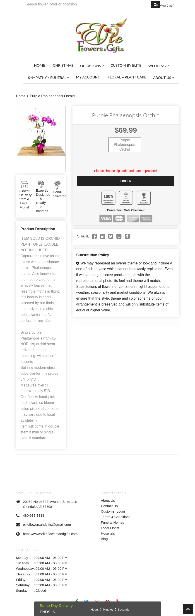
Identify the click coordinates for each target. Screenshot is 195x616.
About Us (108, 500)
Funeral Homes (112, 522)
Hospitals (108, 533)
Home (39, 65)
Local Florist (110, 528)
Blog (104, 539)
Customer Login (113, 511)
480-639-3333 (33, 515)
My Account (88, 77)
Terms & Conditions (115, 517)
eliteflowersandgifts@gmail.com (47, 524)
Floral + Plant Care (127, 77)
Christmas (63, 65)
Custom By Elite (126, 65)
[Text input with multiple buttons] (87, 4)
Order (125, 181)
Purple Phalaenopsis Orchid (52, 96)
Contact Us (109, 506)
